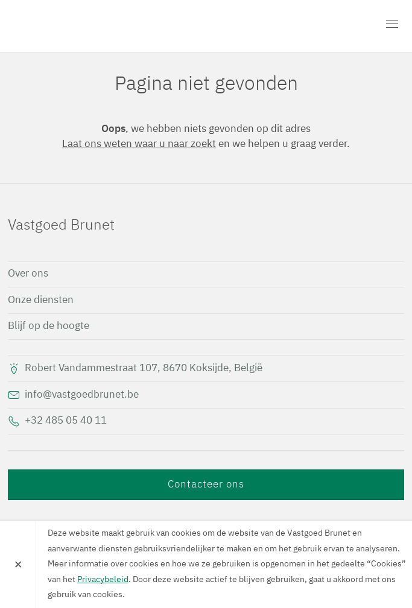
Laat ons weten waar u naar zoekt (139, 144)
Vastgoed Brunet (77, 26)
